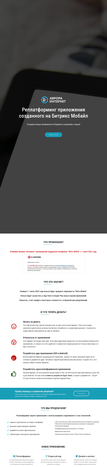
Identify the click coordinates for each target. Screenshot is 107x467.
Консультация (81, 393)
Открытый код (53, 456)
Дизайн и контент (85, 456)
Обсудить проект (53, 134)
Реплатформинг (22, 456)
